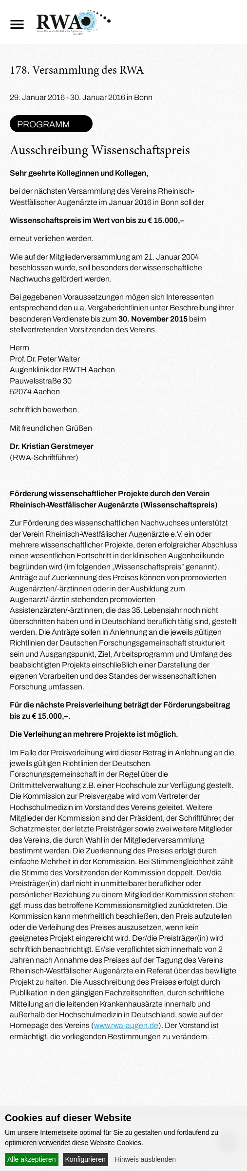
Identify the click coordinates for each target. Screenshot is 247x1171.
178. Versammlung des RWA (77, 71)
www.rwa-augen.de (126, 1025)
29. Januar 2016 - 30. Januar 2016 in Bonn (81, 97)
